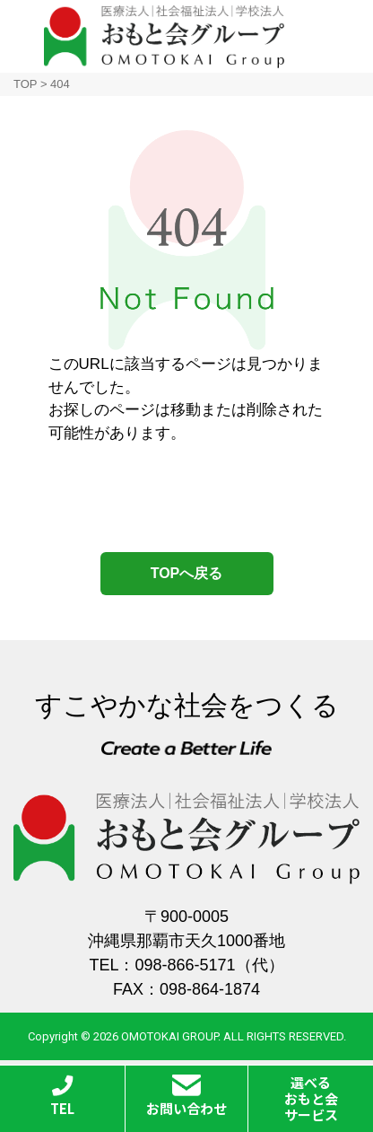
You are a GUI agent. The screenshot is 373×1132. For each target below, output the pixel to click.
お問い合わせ (186, 1096)
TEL (62, 1096)
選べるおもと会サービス (311, 1098)
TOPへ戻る (187, 573)
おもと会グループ (164, 36)
